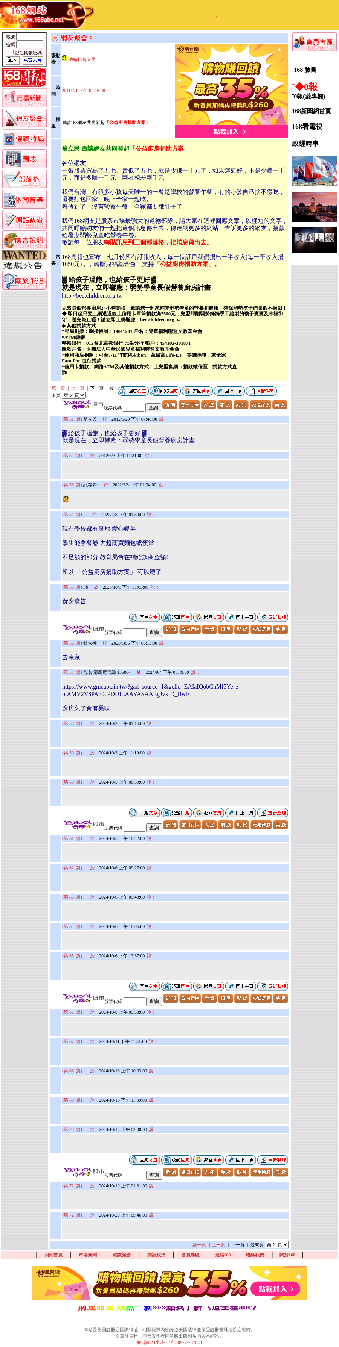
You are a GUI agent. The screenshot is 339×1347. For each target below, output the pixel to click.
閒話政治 (156, 1255)
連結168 (223, 1255)
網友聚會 (122, 1255)
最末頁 (257, 1244)
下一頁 (97, 388)
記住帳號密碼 (28, 53)
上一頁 (77, 388)
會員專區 (191, 1255)
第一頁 (58, 388)
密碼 (11, 44)
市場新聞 (88, 1255)
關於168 (287, 1255)
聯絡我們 (255, 1255)
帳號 (11, 36)
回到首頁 (53, 1255)
